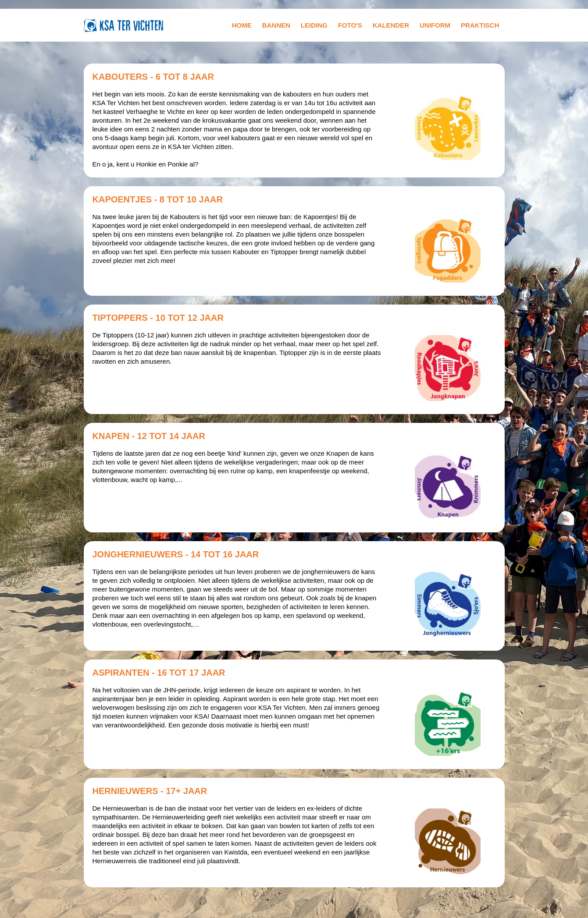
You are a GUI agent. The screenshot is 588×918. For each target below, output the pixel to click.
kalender (391, 25)
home (242, 25)
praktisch (480, 25)
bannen (276, 25)
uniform (435, 25)
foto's (350, 25)
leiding (314, 25)
